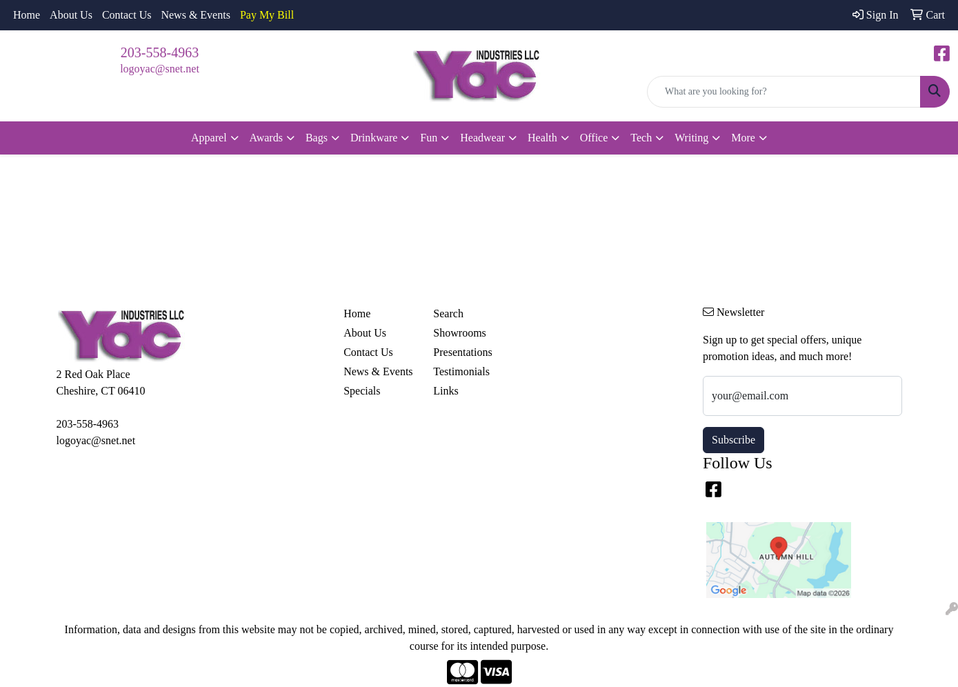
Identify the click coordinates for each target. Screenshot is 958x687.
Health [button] (542, 137)
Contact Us (127, 15)
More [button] (743, 137)
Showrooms (459, 333)
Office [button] (594, 137)
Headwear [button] (482, 137)
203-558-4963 (160, 52)
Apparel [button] (209, 137)
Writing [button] (691, 137)
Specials (361, 391)
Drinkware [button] (373, 137)
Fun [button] (428, 137)
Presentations (462, 352)
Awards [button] (266, 137)
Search (448, 313)
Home (26, 15)
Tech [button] (641, 137)
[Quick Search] (784, 92)
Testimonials (461, 371)
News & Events (195, 15)
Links (445, 391)
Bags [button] (317, 137)
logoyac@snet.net (159, 68)
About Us (71, 15)
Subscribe (733, 440)
